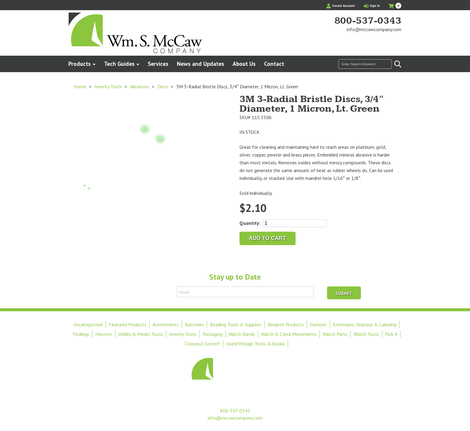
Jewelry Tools (108, 86)
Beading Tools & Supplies (235, 324)
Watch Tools (366, 334)
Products (79, 63)
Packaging (212, 334)
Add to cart (267, 238)
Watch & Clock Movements (289, 334)
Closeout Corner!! (202, 344)
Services (158, 63)
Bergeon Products (286, 324)
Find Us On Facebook (386, 41)
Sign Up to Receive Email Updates (138, 291)
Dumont (318, 324)
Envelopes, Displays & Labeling (364, 324)
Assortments (166, 324)
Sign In (372, 6)
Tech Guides (119, 63)
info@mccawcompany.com (374, 29)
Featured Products (127, 324)
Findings (81, 334)
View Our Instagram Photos (396, 41)
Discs (162, 86)
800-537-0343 (367, 21)
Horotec (103, 334)
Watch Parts (335, 334)
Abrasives (139, 86)
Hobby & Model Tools (140, 334)
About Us (244, 63)
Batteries (194, 324)
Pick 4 (391, 334)
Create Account (340, 6)
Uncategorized (88, 324)
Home (80, 86)
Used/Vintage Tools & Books (255, 344)
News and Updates (200, 63)
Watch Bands (242, 334)
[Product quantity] (294, 223)
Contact (274, 63)
